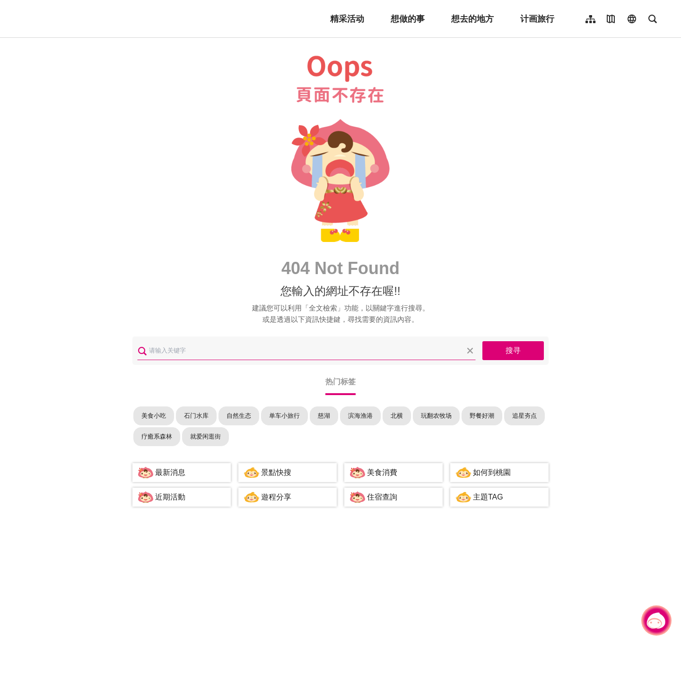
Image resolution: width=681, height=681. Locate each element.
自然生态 (239, 415)
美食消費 (382, 472)
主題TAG (488, 497)
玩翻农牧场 (436, 415)
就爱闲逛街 (205, 436)
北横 (397, 415)
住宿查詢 (382, 497)
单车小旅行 (284, 415)
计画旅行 (537, 19)
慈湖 (324, 415)
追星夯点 (524, 415)
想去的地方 (472, 19)
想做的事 (408, 19)
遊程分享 (276, 497)
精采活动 (347, 19)
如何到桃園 (492, 472)
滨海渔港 (360, 415)
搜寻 (513, 350)
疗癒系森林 (156, 436)
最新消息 (170, 472)
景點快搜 (276, 472)
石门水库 (196, 415)
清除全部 (470, 350)
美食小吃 (153, 415)
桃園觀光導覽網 (81, 19)
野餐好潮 (482, 415)
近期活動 (170, 497)
